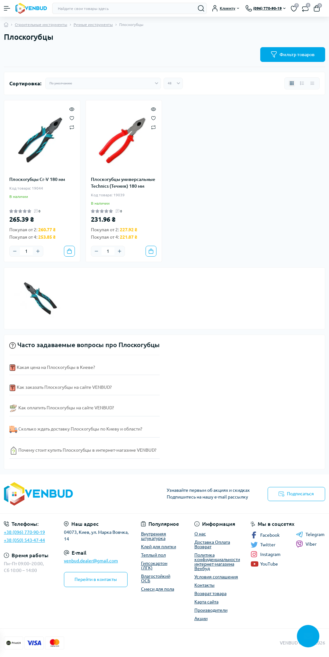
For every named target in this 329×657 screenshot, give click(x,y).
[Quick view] (71, 108)
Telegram (310, 534)
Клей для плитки (158, 546)
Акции (201, 618)
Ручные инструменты (93, 24)
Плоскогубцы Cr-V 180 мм (37, 179)
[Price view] (312, 83)
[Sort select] (103, 83)
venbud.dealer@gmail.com (91, 560)
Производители (210, 610)
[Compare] (71, 127)
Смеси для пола (157, 589)
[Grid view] (292, 83)
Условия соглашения (216, 576)
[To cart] (69, 251)
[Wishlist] (71, 117)
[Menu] (7, 8)
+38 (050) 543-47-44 (24, 540)
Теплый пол (153, 555)
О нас (200, 533)
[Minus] (15, 251)
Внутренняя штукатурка (153, 536)
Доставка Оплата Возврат (212, 544)
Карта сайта (206, 601)
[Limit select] (173, 83)
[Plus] (38, 251)
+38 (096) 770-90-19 (24, 532)
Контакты (204, 585)
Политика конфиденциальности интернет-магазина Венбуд (217, 561)
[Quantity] (26, 251)
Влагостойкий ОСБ (155, 578)
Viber (306, 544)
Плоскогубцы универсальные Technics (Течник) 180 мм (123, 183)
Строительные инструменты (41, 24)
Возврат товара (210, 593)
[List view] (302, 83)
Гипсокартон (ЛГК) (154, 565)
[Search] (201, 8)
